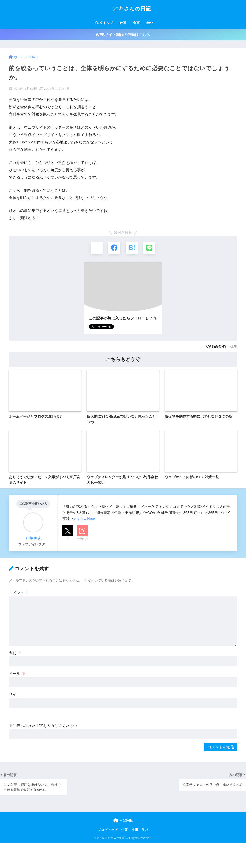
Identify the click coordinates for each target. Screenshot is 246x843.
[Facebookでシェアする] (114, 248)
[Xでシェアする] (96, 248)
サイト (14, 694)
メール (17, 674)
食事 (136, 23)
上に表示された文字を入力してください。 (45, 726)
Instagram (82, 538)
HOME (123, 820)
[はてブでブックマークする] (132, 248)
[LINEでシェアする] (150, 248)
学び (149, 23)
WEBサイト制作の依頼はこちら (123, 35)
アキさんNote (84, 519)
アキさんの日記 (123, 9)
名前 (15, 653)
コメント (19, 593)
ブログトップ (103, 23)
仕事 (123, 23)
